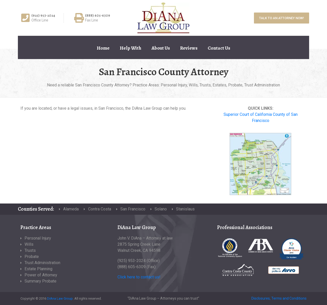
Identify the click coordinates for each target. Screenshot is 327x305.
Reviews (188, 48)
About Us (160, 48)
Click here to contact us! (139, 277)
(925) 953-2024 (43, 15)
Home (103, 48)
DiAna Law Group (60, 298)
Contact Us (219, 48)
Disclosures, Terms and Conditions (279, 298)
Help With (130, 48)
